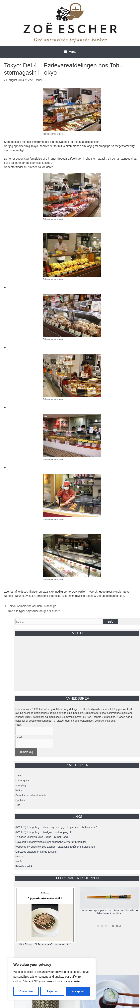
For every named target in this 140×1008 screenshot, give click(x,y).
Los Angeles (22, 780)
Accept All (78, 991)
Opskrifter (21, 800)
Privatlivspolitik (23, 866)
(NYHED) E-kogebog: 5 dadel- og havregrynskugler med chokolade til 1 (56, 827)
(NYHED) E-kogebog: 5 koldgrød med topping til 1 (44, 832)
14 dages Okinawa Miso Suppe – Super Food (41, 836)
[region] (52, 979)
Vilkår (18, 861)
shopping (20, 785)
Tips (17, 804)
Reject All (52, 991)
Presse (19, 856)
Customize (26, 991)
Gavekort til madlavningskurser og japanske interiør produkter (50, 841)
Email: (19, 737)
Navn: (18, 724)
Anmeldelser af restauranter (31, 795)
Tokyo (18, 775)
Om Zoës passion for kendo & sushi (35, 851)
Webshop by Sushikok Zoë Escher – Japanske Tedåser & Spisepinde (55, 846)
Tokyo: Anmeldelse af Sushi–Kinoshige (32, 606)
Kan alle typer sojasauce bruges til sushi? (34, 611)
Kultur (18, 790)
